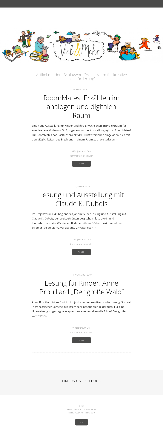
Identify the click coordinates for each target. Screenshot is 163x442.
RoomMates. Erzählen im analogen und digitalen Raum (81, 106)
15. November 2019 (81, 273)
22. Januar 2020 (81, 185)
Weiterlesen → (109, 139)
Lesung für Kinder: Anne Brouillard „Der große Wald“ (81, 290)
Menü (81, 4)
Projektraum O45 (82, 150)
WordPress (91, 417)
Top (81, 430)
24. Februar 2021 (81, 89)
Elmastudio (90, 420)
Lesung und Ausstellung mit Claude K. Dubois (81, 198)
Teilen (81, 163)
